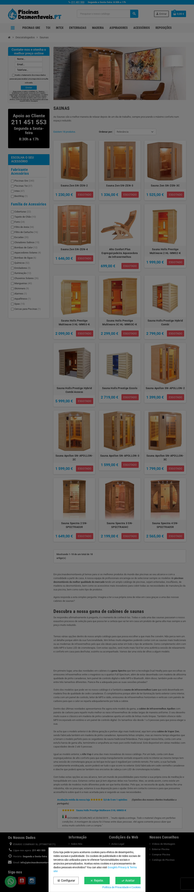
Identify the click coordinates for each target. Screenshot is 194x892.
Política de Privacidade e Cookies (121, 887)
